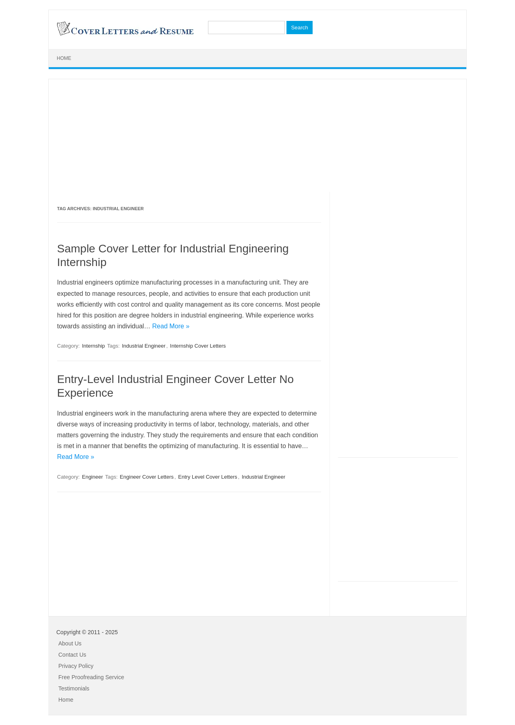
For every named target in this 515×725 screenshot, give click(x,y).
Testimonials (73, 688)
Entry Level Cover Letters (207, 477)
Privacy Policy (75, 666)
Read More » (171, 326)
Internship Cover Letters (198, 346)
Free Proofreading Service (91, 677)
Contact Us (72, 654)
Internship (93, 346)
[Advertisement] (257, 135)
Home (64, 58)
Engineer (92, 477)
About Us (70, 643)
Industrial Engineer (143, 346)
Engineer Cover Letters (147, 477)
